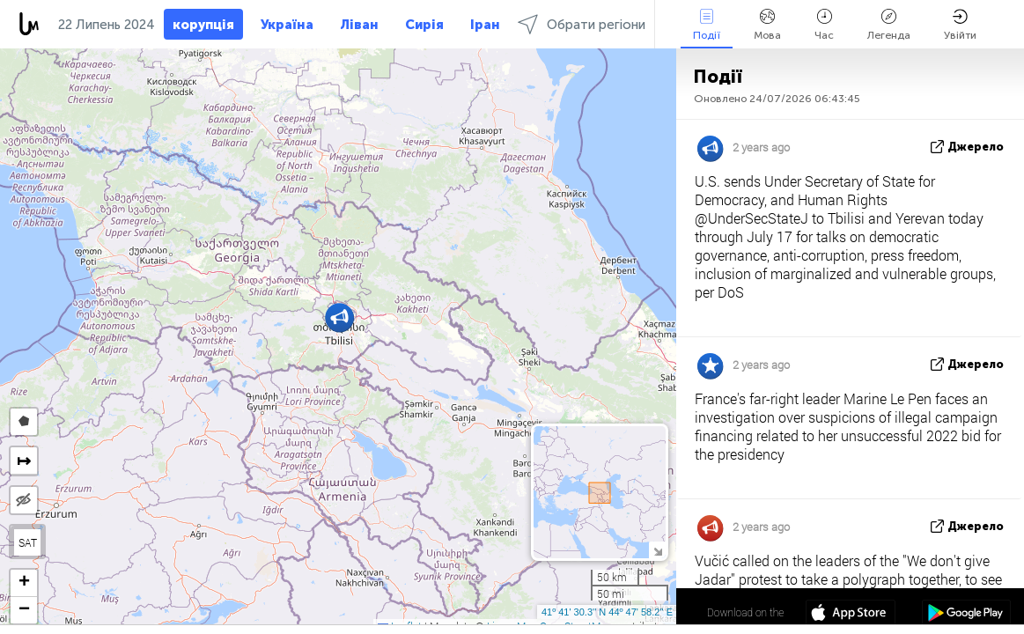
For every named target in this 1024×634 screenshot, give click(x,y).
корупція (203, 25)
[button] (339, 317)
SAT (27, 542)
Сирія (424, 25)
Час (824, 25)
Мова (767, 25)
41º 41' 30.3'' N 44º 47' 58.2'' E (607, 612)
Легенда (888, 25)
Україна (287, 25)
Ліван (359, 25)
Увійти (960, 25)
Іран (485, 25)
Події (706, 25)
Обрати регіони (581, 24)
